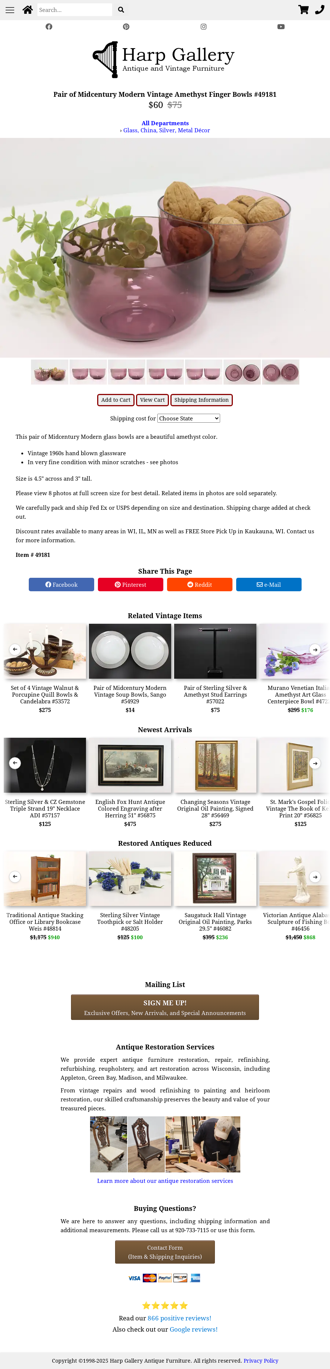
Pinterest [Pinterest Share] (130, 584)
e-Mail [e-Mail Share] (269, 584)
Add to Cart (115, 399)
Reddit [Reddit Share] (199, 584)
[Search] (74, 9)
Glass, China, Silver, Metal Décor (166, 130)
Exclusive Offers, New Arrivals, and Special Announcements (165, 1007)
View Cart (152, 399)
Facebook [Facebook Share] (61, 584)
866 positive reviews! (180, 1318)
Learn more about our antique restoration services (165, 1180)
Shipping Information (202, 399)
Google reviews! (194, 1329)
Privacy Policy (261, 1360)
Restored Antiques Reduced (165, 843)
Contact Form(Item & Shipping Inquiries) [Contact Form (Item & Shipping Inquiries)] (165, 1252)
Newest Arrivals (165, 729)
